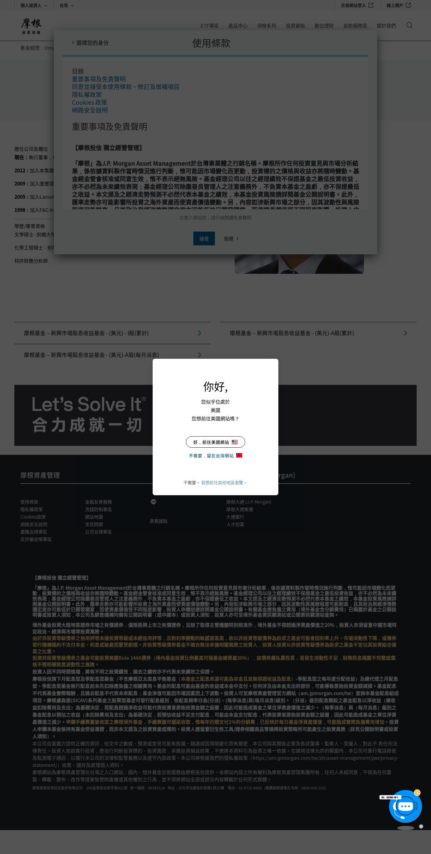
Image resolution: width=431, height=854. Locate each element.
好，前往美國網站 (215, 442)
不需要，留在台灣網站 (215, 455)
